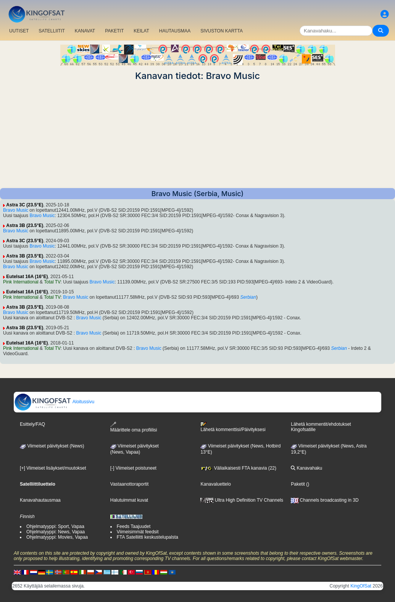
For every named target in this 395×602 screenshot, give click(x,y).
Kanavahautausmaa (40, 500)
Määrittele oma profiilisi (133, 427)
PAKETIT (114, 31)
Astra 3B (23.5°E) (24, 225)
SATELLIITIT (51, 31)
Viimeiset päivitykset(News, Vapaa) (134, 449)
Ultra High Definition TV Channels (241, 500)
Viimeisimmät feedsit (138, 531)
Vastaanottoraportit (129, 484)
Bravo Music (15, 210)
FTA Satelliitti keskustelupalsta (147, 537)
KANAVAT (85, 31)
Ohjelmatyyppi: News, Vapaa (55, 531)
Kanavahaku (306, 468)
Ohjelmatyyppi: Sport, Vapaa (55, 526)
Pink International (21, 282)
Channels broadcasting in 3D (324, 500)
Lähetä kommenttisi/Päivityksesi (232, 427)
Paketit (298, 484)
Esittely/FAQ (32, 424)
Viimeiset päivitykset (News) (52, 446)
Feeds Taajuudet (134, 526)
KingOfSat (360, 586)
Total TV (52, 282)
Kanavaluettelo (215, 484)
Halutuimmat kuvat (129, 500)
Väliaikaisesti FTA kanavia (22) (238, 468)
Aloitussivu (54, 401)
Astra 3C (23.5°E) (24, 205)
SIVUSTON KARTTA (221, 31)
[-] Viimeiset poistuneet (133, 468)
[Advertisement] (197, 134)
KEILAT (141, 31)
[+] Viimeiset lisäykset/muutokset (53, 468)
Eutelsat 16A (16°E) (27, 276)
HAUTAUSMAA (174, 31)
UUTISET (19, 31)
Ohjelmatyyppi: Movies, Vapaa (57, 537)
